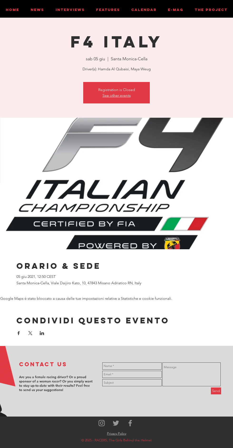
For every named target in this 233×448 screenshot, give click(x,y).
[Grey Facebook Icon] (130, 423)
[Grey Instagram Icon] (101, 423)
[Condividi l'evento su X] (30, 333)
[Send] (216, 390)
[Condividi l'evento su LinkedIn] (42, 333)
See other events (116, 95)
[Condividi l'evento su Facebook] (18, 333)
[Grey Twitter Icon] (116, 423)
